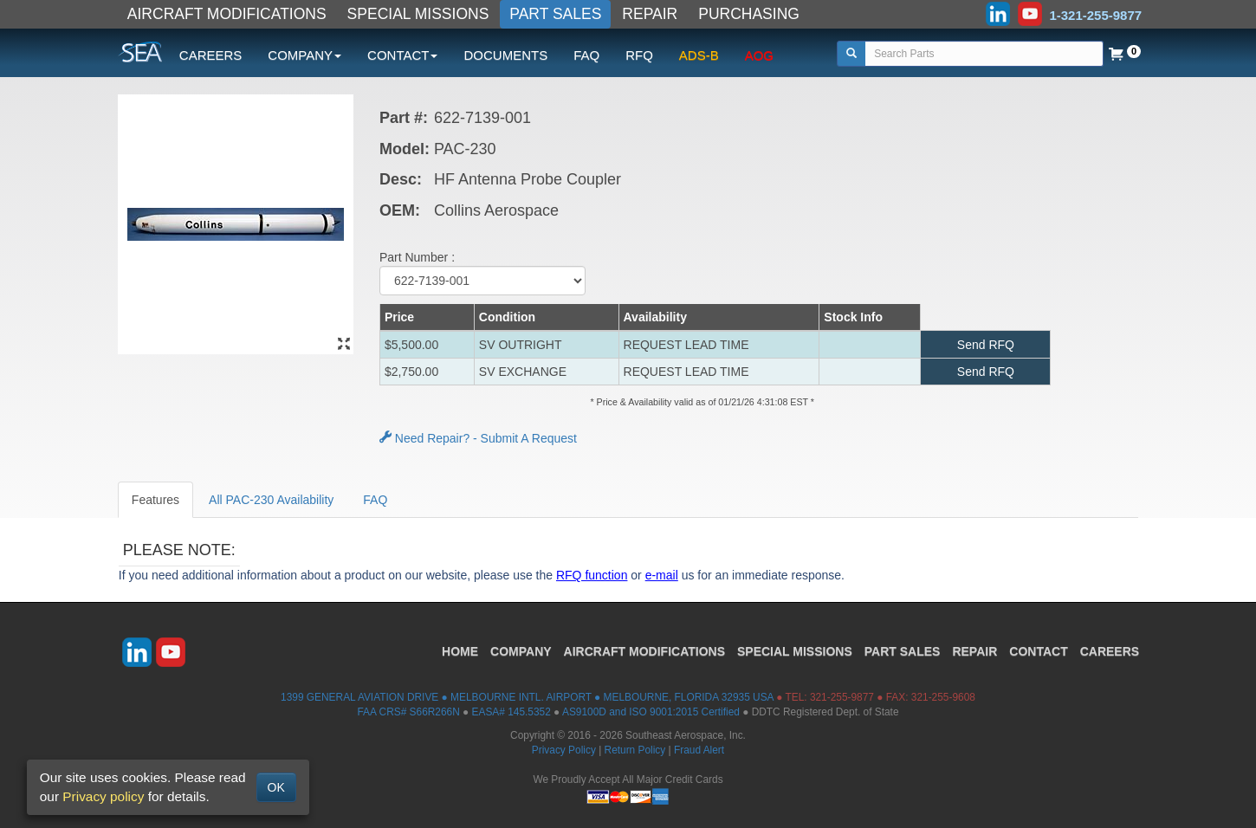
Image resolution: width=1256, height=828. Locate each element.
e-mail (661, 575)
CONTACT (1038, 651)
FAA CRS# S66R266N (408, 712)
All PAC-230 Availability (271, 500)
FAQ (586, 55)
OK (276, 787)
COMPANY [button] (304, 55)
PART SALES (555, 14)
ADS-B (699, 55)
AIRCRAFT (644, 651)
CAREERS (211, 55)
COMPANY (521, 651)
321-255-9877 (842, 697)
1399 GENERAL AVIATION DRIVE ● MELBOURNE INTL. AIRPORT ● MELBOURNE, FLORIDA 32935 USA (527, 697)
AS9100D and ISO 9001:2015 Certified (651, 712)
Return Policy (635, 750)
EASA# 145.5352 (511, 712)
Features (155, 500)
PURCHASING (749, 14)
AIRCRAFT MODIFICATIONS (227, 14)
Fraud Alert (699, 750)
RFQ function (591, 575)
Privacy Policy (564, 750)
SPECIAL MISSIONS (418, 14)
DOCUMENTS (505, 55)
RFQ (639, 55)
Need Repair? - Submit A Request (478, 438)
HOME (460, 651)
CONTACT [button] (402, 55)
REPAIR (649, 14)
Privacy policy (103, 796)
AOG (759, 55)
